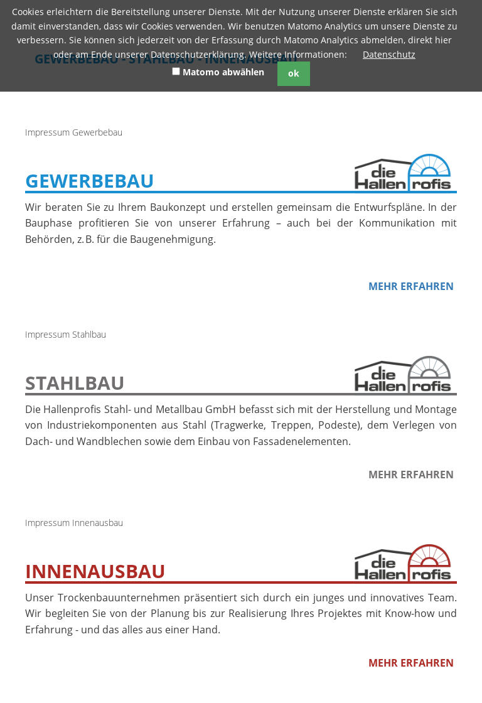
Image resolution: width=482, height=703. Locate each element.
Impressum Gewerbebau (73, 132)
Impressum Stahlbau (65, 334)
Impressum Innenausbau (74, 523)
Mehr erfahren (411, 286)
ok (293, 73)
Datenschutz (389, 54)
